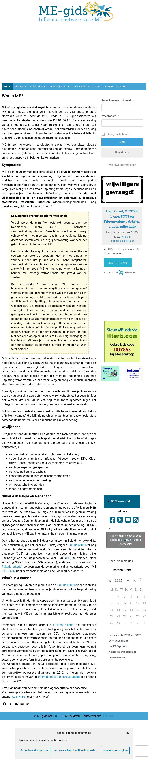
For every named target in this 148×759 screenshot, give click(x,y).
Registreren (122, 152)
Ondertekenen (117, 262)
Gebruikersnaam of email (117, 100)
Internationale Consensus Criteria (59, 677)
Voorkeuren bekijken (115, 750)
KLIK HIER (18, 696)
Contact (120, 86)
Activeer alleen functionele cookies (75, 750)
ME (7, 86)
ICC (68, 558)
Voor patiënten (60, 86)
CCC (5, 571)
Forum (97, 86)
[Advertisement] (74, 54)
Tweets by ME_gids (125, 540)
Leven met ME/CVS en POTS (125, 635)
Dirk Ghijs (108, 716)
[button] (128, 733)
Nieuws (20, 86)
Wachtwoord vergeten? (122, 164)
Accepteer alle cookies (34, 750)
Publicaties (38, 86)
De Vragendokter (118, 640)
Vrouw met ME (117, 657)
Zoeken (109, 86)
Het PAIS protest (118, 646)
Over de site (81, 86)
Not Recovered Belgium (122, 651)
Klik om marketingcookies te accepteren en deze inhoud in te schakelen (125, 539)
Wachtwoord (110, 116)
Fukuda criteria (77, 545)
